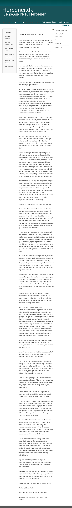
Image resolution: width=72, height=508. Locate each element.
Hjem (12, 22)
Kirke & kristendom (9, 44)
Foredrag (59, 47)
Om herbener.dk (61, 30)
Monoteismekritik (9, 50)
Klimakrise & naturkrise (9, 56)
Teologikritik (9, 66)
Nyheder (19, 22)
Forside (8, 33)
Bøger (58, 40)
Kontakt (58, 43)
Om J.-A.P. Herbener (59, 35)
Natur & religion (7, 38)
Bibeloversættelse (9, 62)
